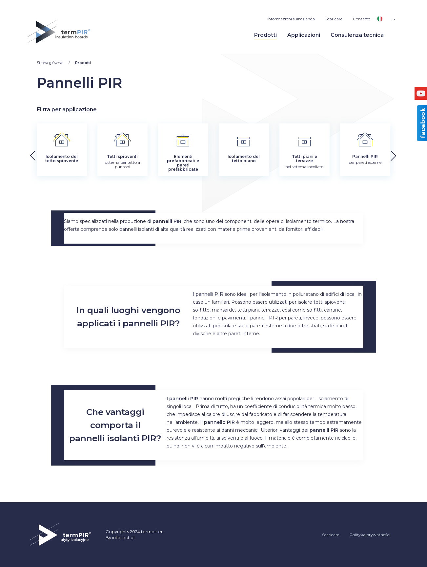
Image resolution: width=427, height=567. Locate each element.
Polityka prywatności (370, 534)
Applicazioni (303, 35)
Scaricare (333, 18)
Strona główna (50, 62)
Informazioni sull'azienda (291, 18)
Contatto (361, 18)
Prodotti (265, 35)
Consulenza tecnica (357, 35)
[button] (407, 154)
